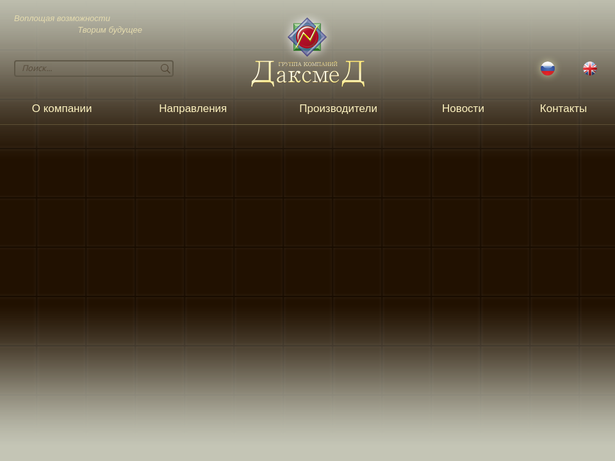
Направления (193, 108)
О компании (62, 108)
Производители (338, 108)
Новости (463, 108)
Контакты (563, 108)
